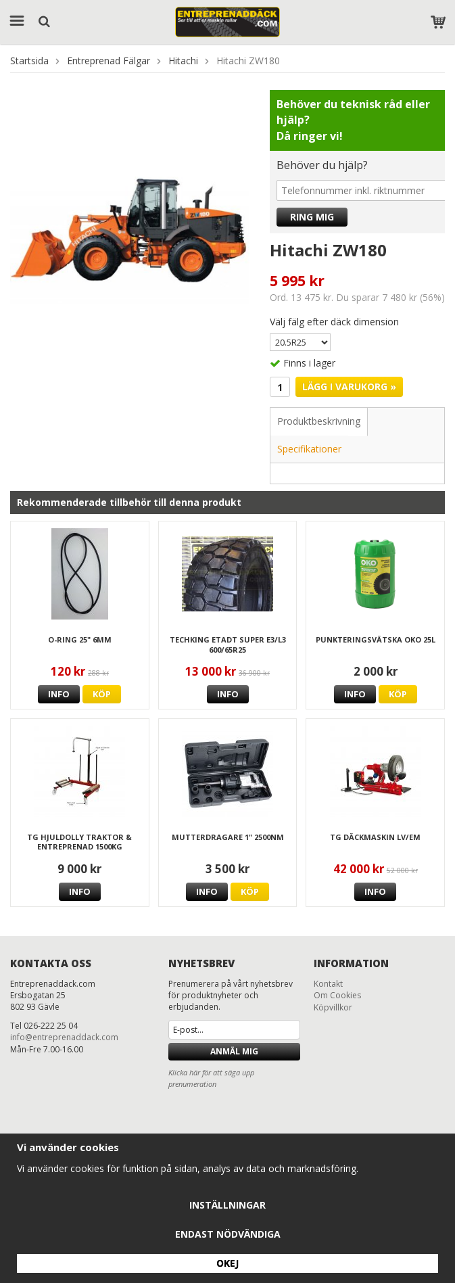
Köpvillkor (333, 1007)
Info (59, 694)
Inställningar (227, 1204)
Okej (227, 1263)
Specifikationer (309, 448)
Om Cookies (337, 995)
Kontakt (328, 983)
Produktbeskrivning (318, 421)
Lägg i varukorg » (349, 386)
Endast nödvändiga (228, 1234)
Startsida (29, 60)
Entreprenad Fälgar (108, 60)
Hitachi (183, 60)
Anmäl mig (234, 1051)
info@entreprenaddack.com (64, 1037)
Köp (102, 694)
